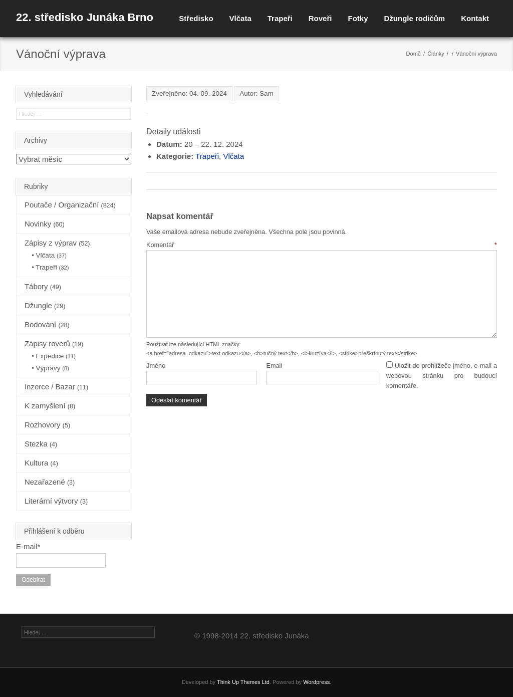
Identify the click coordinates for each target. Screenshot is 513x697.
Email (274, 365)
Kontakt (475, 18)
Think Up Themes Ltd (243, 682)
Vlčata (240, 18)
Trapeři (280, 18)
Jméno (155, 365)
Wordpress (316, 682)
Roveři (320, 18)
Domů (413, 54)
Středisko (196, 18)
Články (435, 54)
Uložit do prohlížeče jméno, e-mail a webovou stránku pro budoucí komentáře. (441, 376)
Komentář (321, 245)
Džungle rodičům (414, 18)
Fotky (358, 18)
